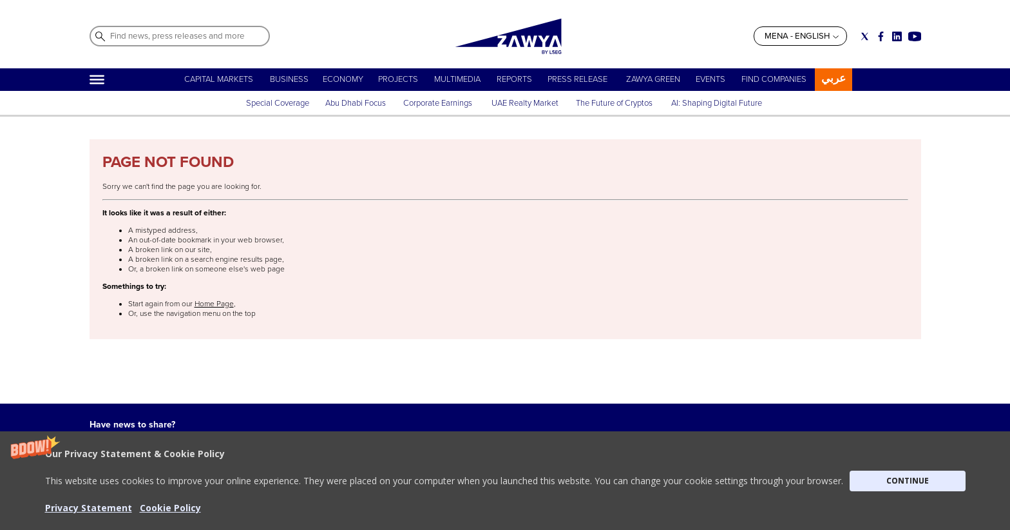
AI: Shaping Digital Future (716, 103)
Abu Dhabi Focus (355, 103)
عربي (833, 78)
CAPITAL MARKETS (218, 79)
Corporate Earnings (438, 103)
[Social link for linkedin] (897, 36)
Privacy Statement (476, 481)
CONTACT (249, 494)
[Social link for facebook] (881, 36)
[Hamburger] (97, 79)
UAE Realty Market (524, 103)
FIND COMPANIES (773, 79)
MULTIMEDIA (457, 79)
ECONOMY (343, 79)
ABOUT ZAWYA (259, 481)
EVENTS (710, 79)
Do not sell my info (478, 494)
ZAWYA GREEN (653, 79)
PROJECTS (398, 79)
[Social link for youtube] (914, 36)
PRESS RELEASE (578, 79)
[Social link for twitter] (865, 36)
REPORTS (514, 79)
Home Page (214, 304)
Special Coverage (277, 103)
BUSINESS (289, 79)
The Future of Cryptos (614, 103)
